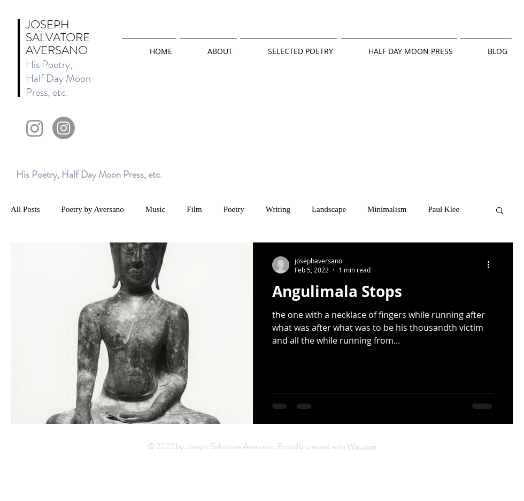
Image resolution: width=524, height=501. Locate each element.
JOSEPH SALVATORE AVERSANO (58, 37)
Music (155, 209)
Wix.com (361, 446)
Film (194, 209)
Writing (278, 209)
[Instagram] (35, 128)
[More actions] (492, 265)
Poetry (234, 209)
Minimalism (386, 209)
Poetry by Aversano (92, 209)
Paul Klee (443, 209)
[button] (500, 211)
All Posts (25, 209)
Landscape (329, 209)
